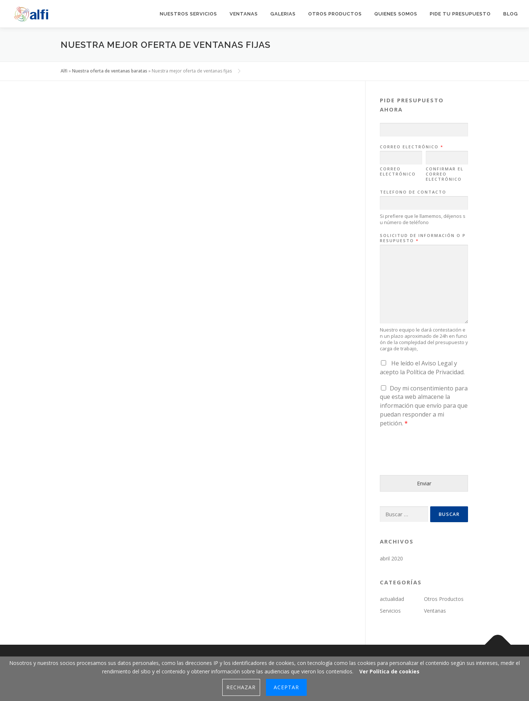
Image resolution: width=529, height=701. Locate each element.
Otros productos (335, 14)
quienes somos (395, 14)
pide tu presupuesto (460, 14)
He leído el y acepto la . (422, 367)
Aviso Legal (437, 363)
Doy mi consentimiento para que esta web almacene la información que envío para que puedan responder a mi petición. (424, 405)
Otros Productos (444, 598)
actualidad (392, 598)
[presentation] (436, 463)
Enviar (424, 483)
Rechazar (241, 687)
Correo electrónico (411, 146)
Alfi (64, 71)
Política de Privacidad (435, 372)
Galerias (283, 14)
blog (510, 14)
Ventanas (244, 14)
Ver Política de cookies (389, 671)
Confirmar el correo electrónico (445, 174)
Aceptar (286, 687)
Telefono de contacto (413, 192)
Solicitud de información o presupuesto (423, 238)
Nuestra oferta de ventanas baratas (109, 71)
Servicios (390, 610)
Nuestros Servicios (188, 14)
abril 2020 (391, 558)
